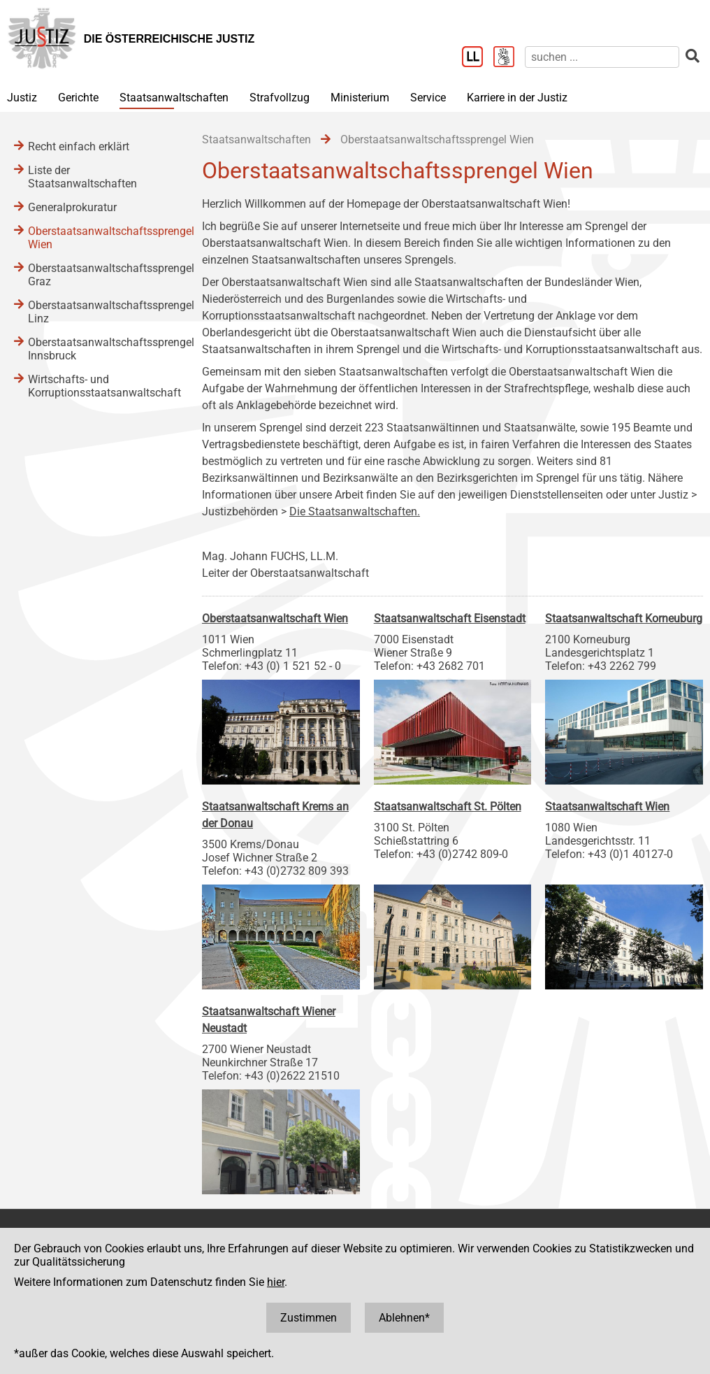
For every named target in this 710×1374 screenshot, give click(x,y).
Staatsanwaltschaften (174, 97)
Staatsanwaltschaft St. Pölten (447, 806)
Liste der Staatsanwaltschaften (82, 177)
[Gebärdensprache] (509, 58)
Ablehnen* (404, 1317)
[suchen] (602, 57)
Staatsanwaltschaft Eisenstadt (450, 618)
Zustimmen (308, 1317)
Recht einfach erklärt (78, 146)
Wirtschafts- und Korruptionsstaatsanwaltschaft (101, 386)
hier (275, 1282)
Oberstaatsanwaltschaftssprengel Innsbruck (101, 349)
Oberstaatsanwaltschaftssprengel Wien (101, 237)
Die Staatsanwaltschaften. (354, 511)
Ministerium (360, 97)
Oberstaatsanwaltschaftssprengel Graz (101, 275)
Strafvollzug (279, 97)
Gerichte (78, 97)
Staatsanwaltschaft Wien (607, 806)
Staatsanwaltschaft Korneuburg (623, 618)
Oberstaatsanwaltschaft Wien (275, 618)
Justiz (22, 97)
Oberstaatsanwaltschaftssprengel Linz (101, 312)
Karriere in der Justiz (517, 97)
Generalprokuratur (72, 207)
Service (428, 97)
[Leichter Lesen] (477, 58)
